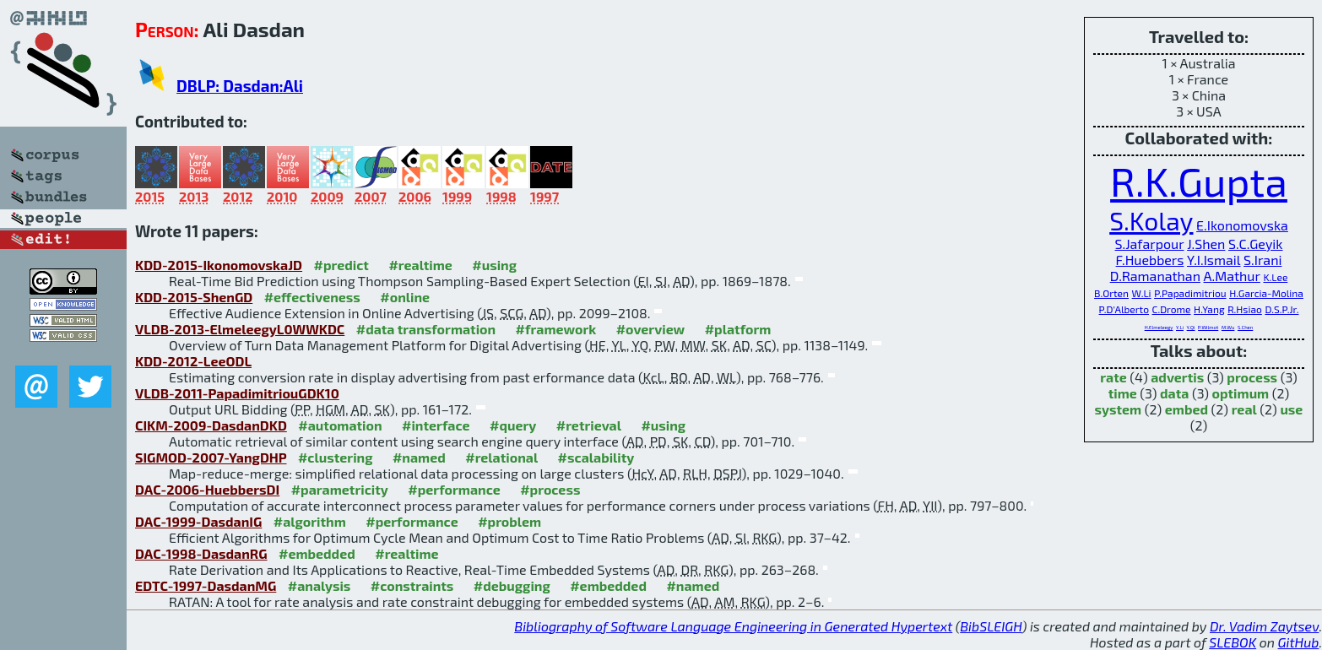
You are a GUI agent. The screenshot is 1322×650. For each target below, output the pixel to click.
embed (1186, 409)
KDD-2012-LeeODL (193, 361)
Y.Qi (1191, 327)
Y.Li (1180, 327)
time (1122, 393)
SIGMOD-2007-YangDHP (210, 457)
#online (405, 297)
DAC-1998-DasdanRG (201, 553)
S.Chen (1245, 327)
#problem (509, 521)
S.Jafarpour (1149, 244)
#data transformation (426, 329)
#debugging (512, 585)
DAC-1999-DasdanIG (198, 521)
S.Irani (1262, 260)
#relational (501, 457)
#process (550, 489)
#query (513, 425)
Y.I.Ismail (1214, 260)
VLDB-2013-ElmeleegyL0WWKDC (239, 329)
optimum (1241, 393)
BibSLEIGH (990, 626)
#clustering (335, 457)
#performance (454, 489)
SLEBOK (1232, 642)
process (1252, 377)
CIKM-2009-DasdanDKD (211, 425)
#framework (556, 329)
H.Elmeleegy (1159, 327)
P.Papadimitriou (1190, 293)
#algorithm (310, 521)
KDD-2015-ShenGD (193, 297)
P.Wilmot (1208, 327)
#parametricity (339, 489)
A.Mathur (1232, 276)
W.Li (1141, 293)
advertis (1177, 377)
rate (1113, 377)
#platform (738, 329)
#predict (341, 265)
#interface (435, 425)
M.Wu (1228, 327)
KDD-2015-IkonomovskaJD (218, 265)
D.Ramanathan (1155, 276)
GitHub (1298, 642)
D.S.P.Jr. (1281, 309)
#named (419, 457)
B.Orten (1111, 293)
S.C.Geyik (1255, 244)
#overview (650, 329)
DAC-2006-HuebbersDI (207, 489)
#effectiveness (312, 297)
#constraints (412, 585)
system (1118, 409)
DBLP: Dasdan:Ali (239, 85)
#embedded (317, 553)
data (1174, 393)
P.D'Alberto (1124, 309)
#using (494, 265)
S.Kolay (1151, 220)
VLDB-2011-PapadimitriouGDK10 (237, 393)
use (1291, 409)
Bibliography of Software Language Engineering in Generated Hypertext (733, 626)
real (1244, 409)
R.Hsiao (1244, 309)
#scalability (596, 457)
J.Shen (1206, 244)
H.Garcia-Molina (1266, 293)
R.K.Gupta (1198, 180)
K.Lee (1275, 277)
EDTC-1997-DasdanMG (205, 585)
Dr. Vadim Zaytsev (1264, 626)
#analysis (319, 585)
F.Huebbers (1150, 260)
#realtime (420, 265)
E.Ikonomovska (1242, 225)
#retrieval (588, 425)
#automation (340, 425)
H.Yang (1209, 309)
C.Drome (1171, 309)
